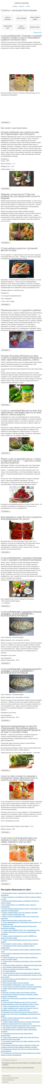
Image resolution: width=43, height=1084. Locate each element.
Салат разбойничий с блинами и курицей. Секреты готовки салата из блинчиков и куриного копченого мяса (21, 37)
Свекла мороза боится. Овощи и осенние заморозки (18, 1067)
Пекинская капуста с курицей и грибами (21, 310)
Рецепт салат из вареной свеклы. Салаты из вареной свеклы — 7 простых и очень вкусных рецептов (21, 460)
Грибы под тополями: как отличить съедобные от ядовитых (21, 969)
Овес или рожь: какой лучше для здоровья (16, 983)
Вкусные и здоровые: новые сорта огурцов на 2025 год (19, 992)
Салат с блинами (21, 18)
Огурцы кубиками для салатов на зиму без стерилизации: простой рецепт (20, 133)
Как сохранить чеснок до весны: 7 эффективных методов (20, 944)
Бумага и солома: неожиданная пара (13, 914)
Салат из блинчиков (8, 18)
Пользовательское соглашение (12, 1077)
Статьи (28, 6)
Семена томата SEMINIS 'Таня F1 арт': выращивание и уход (21, 930)
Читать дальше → (6, 122)
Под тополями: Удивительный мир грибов (15, 967)
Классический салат (8, 27)
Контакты (4, 1077)
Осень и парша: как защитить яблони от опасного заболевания (22, 986)
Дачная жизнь (21, 3)
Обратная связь (5, 1081)
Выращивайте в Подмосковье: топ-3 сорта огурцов (18, 984)
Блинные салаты (35, 27)
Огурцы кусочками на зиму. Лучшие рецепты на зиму (19, 1006)
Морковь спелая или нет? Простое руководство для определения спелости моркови (20, 196)
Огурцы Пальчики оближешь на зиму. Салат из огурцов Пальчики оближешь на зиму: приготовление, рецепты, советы (21, 357)
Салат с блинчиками (21, 27)
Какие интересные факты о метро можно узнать (16, 920)
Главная (14, 6)
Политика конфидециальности (8, 1079)
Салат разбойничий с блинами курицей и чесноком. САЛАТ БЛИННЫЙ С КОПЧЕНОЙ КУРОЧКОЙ (21, 670)
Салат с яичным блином (35, 18)
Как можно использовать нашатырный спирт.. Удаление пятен (22, 1025)
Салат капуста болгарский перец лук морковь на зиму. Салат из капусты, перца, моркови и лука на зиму (19, 839)
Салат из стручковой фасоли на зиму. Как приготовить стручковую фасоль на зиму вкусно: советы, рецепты (21, 412)
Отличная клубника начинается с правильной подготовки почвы (22, 965)
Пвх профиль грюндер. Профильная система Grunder (19, 1027)
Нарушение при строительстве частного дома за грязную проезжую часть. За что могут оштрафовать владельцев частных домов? (20, 1014)
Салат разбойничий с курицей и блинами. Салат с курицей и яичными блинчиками (21, 558)
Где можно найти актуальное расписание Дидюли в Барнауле (22, 973)
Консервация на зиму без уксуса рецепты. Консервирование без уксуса (21, 517)
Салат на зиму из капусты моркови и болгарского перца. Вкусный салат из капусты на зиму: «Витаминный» (19, 777)
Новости (21, 6)
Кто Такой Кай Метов (9, 971)
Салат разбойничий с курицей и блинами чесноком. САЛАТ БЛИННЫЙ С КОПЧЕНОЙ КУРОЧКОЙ (21, 613)
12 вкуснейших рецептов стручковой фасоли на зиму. (19, 249)
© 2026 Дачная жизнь (6, 1075)
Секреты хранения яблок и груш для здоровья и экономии (20, 912)
